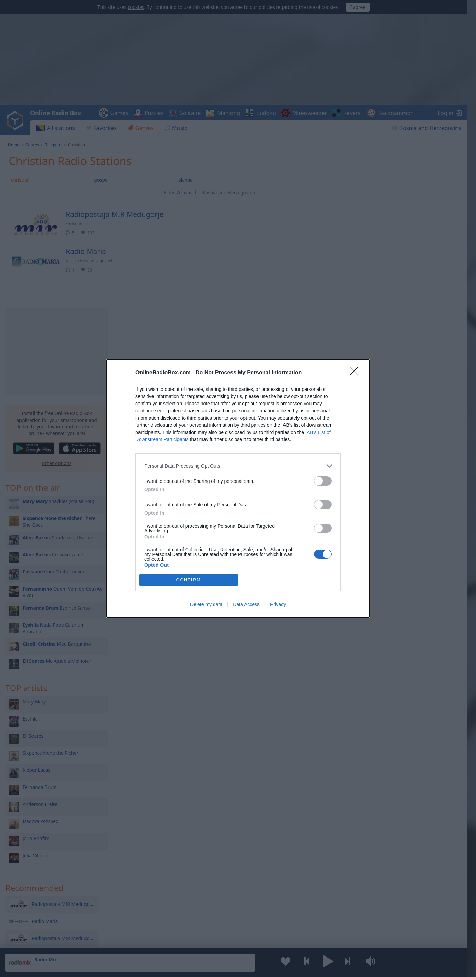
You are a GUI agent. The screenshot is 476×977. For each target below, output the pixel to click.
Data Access (246, 604)
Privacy (278, 604)
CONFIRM (188, 580)
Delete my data (206, 604)
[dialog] (238, 488)
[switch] (323, 481)
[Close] (356, 373)
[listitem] (238, 466)
